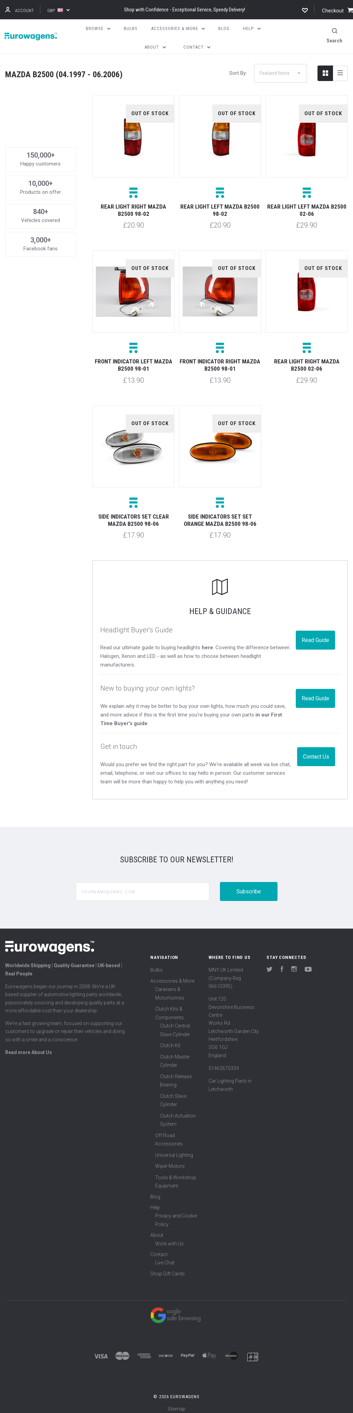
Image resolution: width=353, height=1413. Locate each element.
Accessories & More (172, 976)
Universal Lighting (174, 1150)
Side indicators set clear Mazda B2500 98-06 (133, 515)
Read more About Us (28, 1047)
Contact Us (316, 751)
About (156, 1230)
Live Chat (164, 1258)
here (207, 643)
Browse (98, 28)
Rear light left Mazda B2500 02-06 (306, 205)
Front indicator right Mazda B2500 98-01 (220, 360)
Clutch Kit (170, 1040)
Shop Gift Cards (167, 1268)
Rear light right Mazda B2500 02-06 (307, 360)
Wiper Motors (170, 1161)
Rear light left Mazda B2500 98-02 (220, 205)
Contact (159, 1249)
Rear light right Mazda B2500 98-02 (133, 205)
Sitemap (176, 1404)
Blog (155, 1191)
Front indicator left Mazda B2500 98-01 (133, 360)
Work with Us (169, 1238)
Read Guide (315, 635)
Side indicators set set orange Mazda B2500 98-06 (220, 515)
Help (155, 1202)
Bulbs (156, 965)
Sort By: (238, 68)
